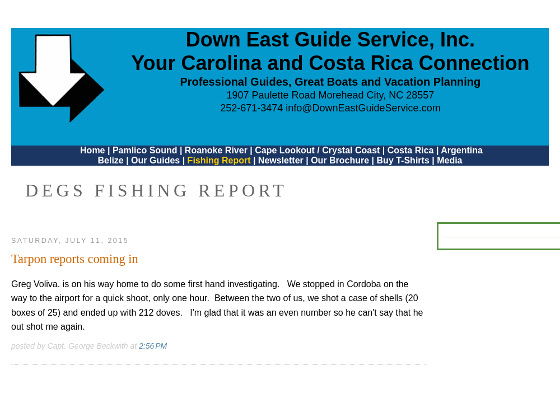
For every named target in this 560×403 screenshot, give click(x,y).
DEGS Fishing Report (156, 190)
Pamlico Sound (145, 150)
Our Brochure (340, 160)
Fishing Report (220, 160)
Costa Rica (411, 150)
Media (449, 160)
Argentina (462, 150)
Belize (110, 160)
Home (92, 150)
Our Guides (155, 160)
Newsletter (281, 160)
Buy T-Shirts (403, 160)
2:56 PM (153, 345)
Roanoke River (216, 150)
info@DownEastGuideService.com (363, 108)
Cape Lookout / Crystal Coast (317, 150)
